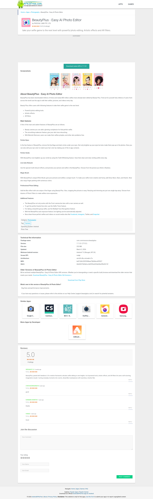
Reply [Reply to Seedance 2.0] (130, 380)
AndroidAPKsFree (37, 497)
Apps (120, 4)
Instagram (81, 214)
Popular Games (84, 492)
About (45, 497)
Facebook (74, 214)
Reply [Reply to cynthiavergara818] (130, 394)
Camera (27, 223)
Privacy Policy (52, 497)
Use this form (90, 497)
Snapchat (96, 214)
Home (23, 12)
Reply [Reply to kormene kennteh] (130, 408)
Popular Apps (74, 492)
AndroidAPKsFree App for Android (83, 493)
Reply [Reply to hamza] (130, 422)
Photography (35, 12)
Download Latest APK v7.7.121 (76, 66)
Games (131, 4)
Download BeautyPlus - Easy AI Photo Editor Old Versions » (52, 275)
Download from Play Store (76, 280)
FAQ (86, 489)
